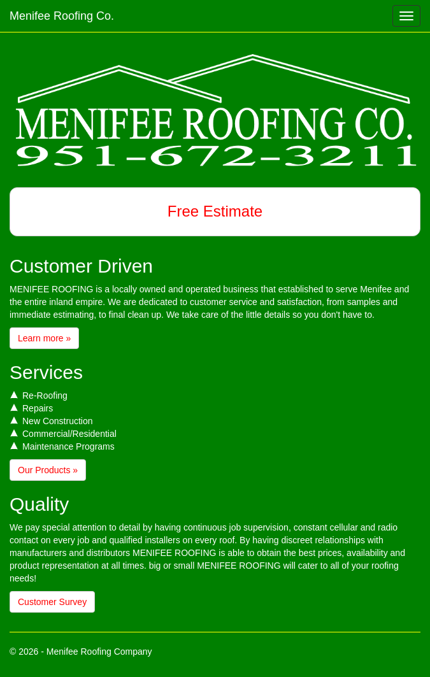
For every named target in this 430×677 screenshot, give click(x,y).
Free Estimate (215, 211)
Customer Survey (52, 602)
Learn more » (44, 338)
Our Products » (48, 470)
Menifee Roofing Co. (62, 16)
